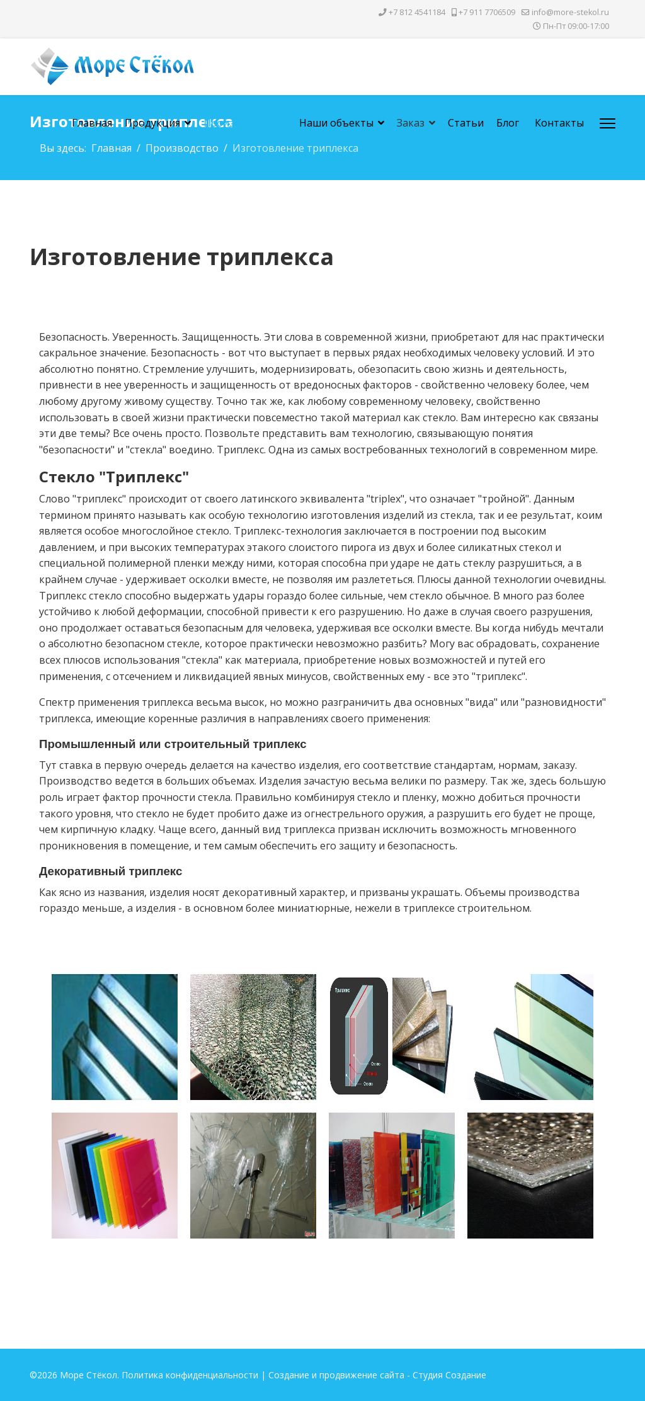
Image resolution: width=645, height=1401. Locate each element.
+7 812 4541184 (417, 12)
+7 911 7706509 (487, 12)
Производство (239, 123)
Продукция (152, 123)
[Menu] (607, 123)
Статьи (466, 123)
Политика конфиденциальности (190, 1375)
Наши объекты (336, 123)
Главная (92, 123)
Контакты (559, 123)
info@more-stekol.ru (570, 12)
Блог (507, 123)
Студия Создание (449, 1375)
